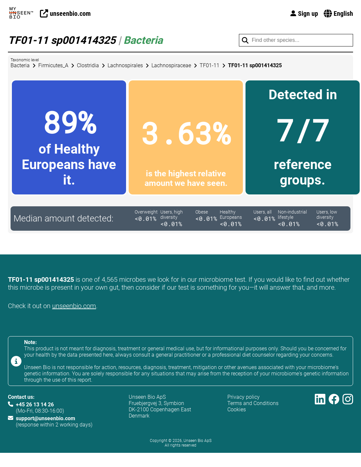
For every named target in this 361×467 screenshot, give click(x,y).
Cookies (236, 409)
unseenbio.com (74, 306)
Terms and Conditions (253, 403)
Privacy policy (243, 397)
